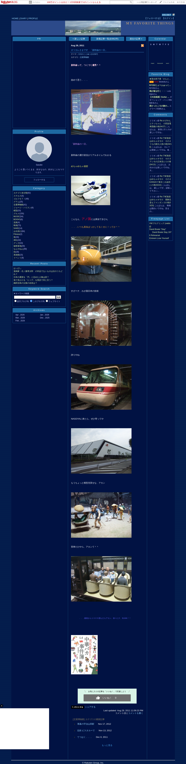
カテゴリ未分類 (20, 193)
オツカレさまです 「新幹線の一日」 (89, 50)
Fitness (17, 234)
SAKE (16, 228)
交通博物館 (18, 205)
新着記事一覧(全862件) (107, 39)
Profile (39, 131)
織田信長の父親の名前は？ (25, 283)
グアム (16, 202)
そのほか (36, 2)
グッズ (16, 243)
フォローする (39, 180)
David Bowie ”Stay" (157, 229)
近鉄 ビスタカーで (86, 730)
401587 (166, 15)
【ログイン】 (168, 18)
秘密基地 (17, 246)
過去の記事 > (136, 39)
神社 (16, 240)
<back (152, 63)
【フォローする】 (152, 18)
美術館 (16, 255)
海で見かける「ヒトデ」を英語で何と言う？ (33, 280)
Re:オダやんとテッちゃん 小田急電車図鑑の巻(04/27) (160, 123)
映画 (16, 225)
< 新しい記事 (79, 39)
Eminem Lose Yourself (159, 238)
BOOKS (17, 219)
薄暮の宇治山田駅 (85, 724)
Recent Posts (39, 264)
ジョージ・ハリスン (22, 207)
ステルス (17, 196)
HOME (15, 18)
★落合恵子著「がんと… (160, 79)
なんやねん (18, 249)
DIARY (23, 18)
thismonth (160, 63)
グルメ (16, 213)
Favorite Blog (161, 74)
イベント (17, 258)
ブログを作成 (168, 2)
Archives (39, 310)
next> (167, 63)
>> (147, 2)
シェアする (90, 707)
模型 (16, 210)
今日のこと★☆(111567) (88, 54)
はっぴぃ (17, 268)
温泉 (16, 222)
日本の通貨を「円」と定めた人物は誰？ (31, 277)
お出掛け (17, 231)
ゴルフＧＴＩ (19, 199)
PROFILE (33, 18)
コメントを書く (135, 713)
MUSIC (17, 216)
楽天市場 (181, 2)
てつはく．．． (84, 737)
